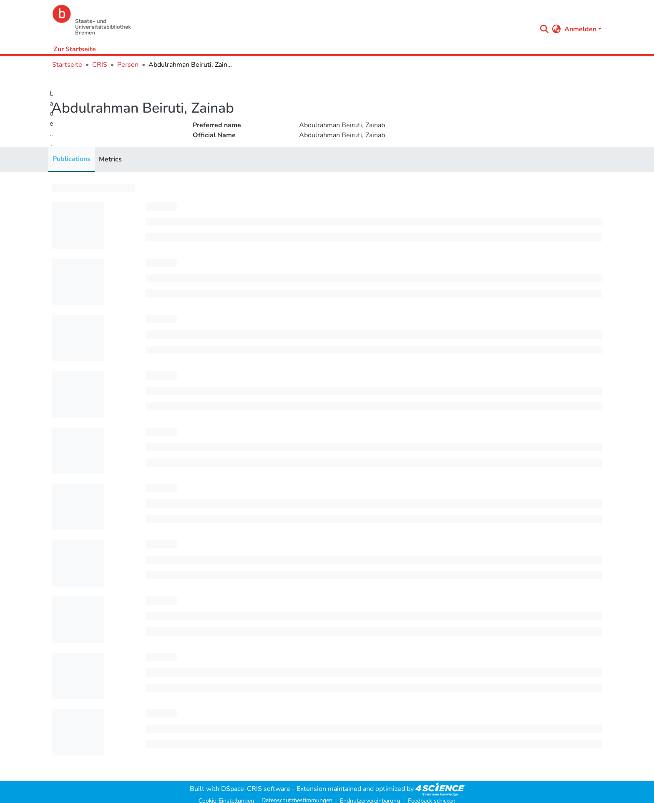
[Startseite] (292, 19)
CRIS (99, 64)
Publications (72, 159)
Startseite (67, 64)
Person (127, 64)
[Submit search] (544, 29)
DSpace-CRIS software (255, 788)
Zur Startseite (74, 49)
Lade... (51, 118)
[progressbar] (93, 188)
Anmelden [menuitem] (580, 29)
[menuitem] (556, 29)
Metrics (110, 159)
